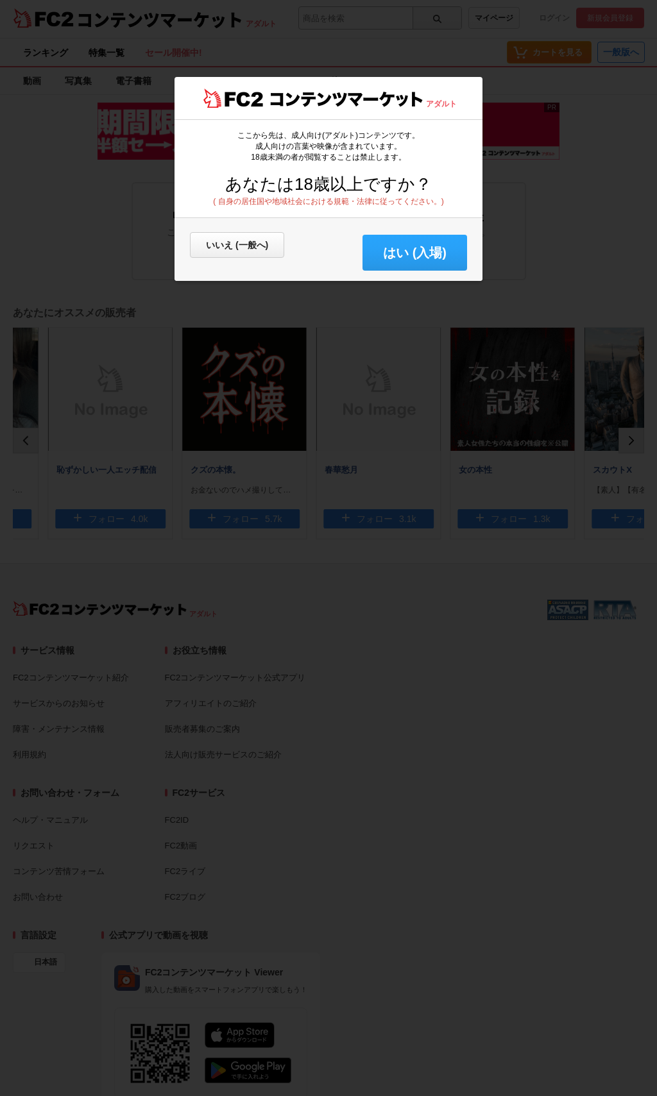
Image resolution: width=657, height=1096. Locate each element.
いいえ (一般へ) (237, 245)
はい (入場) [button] (415, 253)
